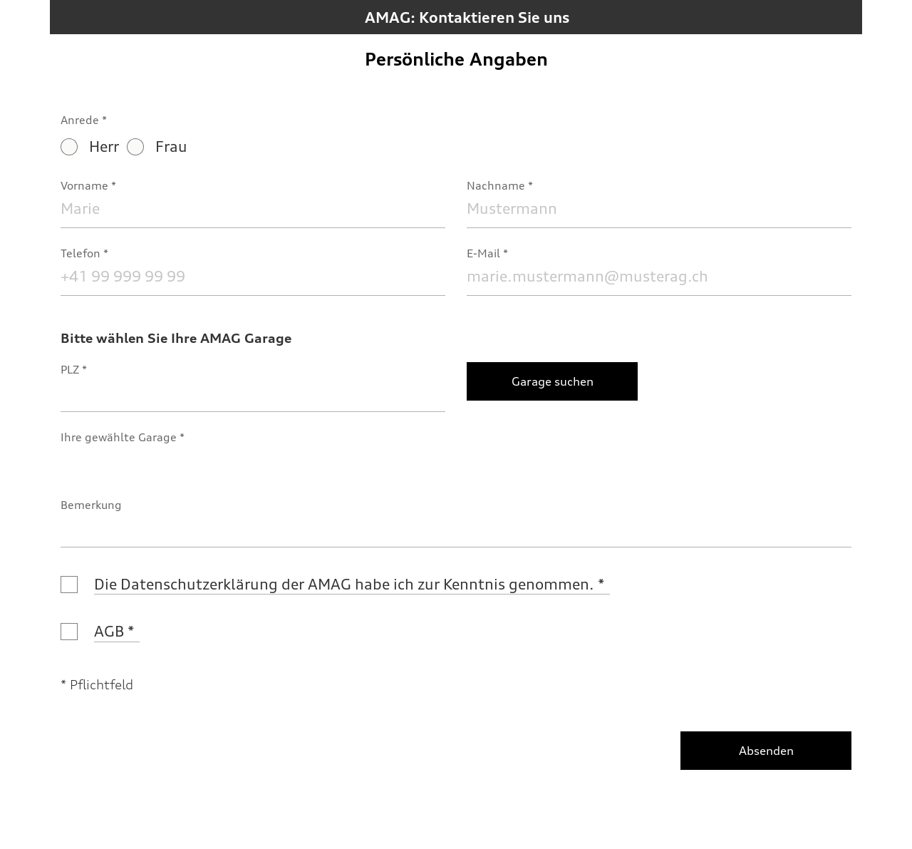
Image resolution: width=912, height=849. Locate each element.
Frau (157, 146)
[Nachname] (659, 208)
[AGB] (69, 631)
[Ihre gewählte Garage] (253, 460)
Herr (90, 146)
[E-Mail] (659, 276)
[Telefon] (253, 276)
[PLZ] (253, 392)
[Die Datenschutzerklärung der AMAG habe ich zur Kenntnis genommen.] (69, 584)
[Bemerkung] (456, 527)
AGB (109, 631)
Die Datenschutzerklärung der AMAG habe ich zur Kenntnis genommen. (344, 584)
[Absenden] (765, 750)
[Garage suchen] (552, 381)
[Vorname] (253, 208)
